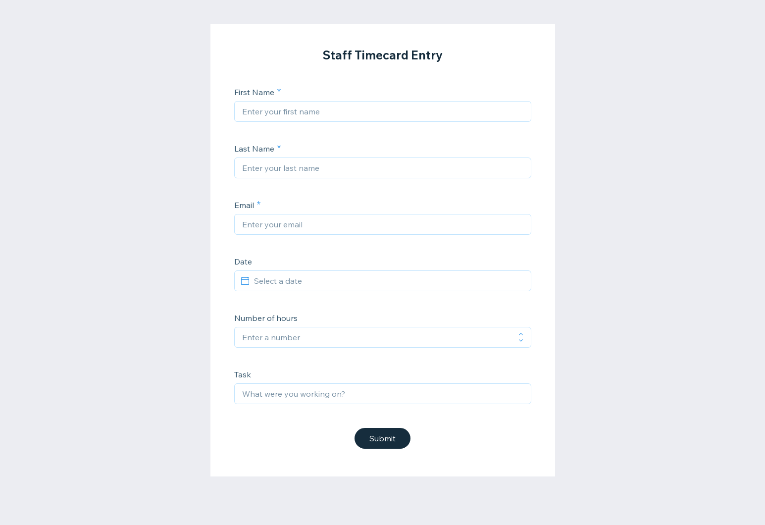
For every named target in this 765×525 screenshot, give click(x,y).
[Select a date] (388, 281)
